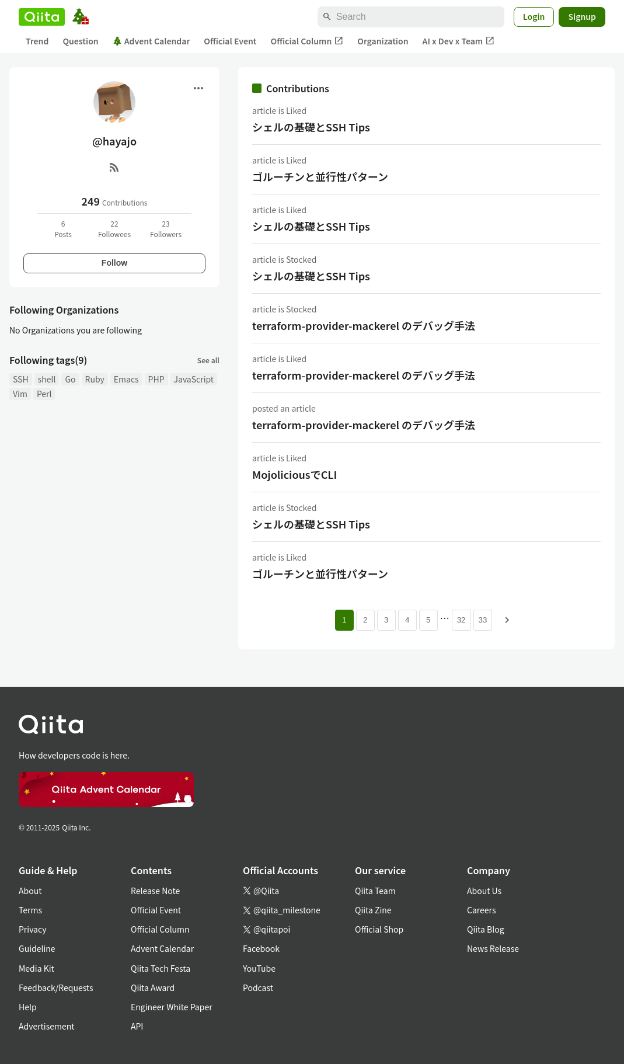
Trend (37, 41)
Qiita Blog (485, 929)
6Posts (63, 228)
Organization (382, 41)
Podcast (258, 987)
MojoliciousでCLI (294, 474)
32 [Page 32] (461, 620)
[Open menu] (198, 88)
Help (28, 1007)
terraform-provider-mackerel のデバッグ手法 (363, 325)
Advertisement (47, 1026)
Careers (481, 910)
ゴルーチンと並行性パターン (320, 176)
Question (80, 41)
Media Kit (36, 968)
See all (208, 360)
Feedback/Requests (56, 987)
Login (534, 16)
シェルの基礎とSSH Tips (311, 126)
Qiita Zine (373, 910)
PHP (156, 379)
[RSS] (114, 167)
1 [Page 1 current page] (344, 620)
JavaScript (194, 379)
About (30, 890)
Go (70, 379)
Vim (20, 393)
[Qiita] (42, 17)
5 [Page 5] (428, 620)
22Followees (114, 228)
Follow (114, 262)
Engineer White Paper (171, 1007)
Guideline (37, 948)
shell (47, 379)
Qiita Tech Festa (160, 968)
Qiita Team (375, 890)
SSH (21, 379)
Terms (30, 910)
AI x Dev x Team (459, 41)
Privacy (32, 929)
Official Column (307, 41)
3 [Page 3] (386, 620)
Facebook (261, 948)
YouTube (259, 968)
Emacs (126, 379)
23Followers (166, 228)
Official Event (230, 41)
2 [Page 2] (365, 620)
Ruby (94, 379)
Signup (582, 16)
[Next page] (507, 620)
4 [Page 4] (407, 620)
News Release (493, 948)
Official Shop (379, 929)
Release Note (155, 890)
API (137, 1026)
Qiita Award (153, 987)
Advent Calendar (151, 41)
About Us (484, 890)
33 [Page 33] (483, 620)
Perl (44, 393)
